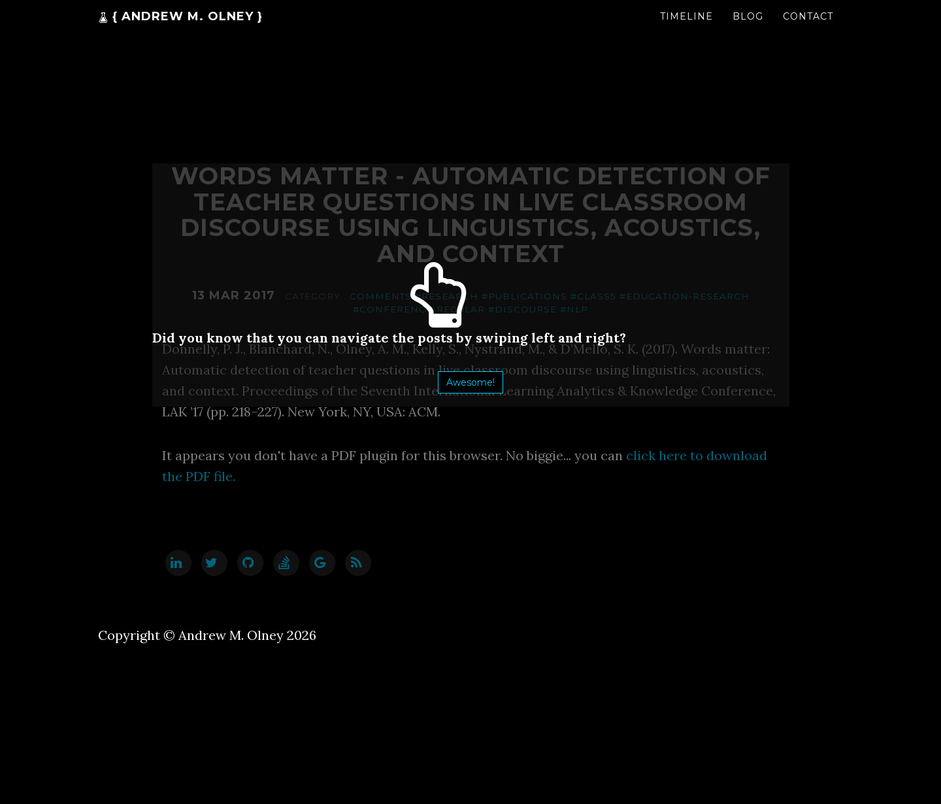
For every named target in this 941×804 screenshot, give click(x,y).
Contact (808, 29)
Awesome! (470, 382)
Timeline (686, 29)
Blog (748, 29)
